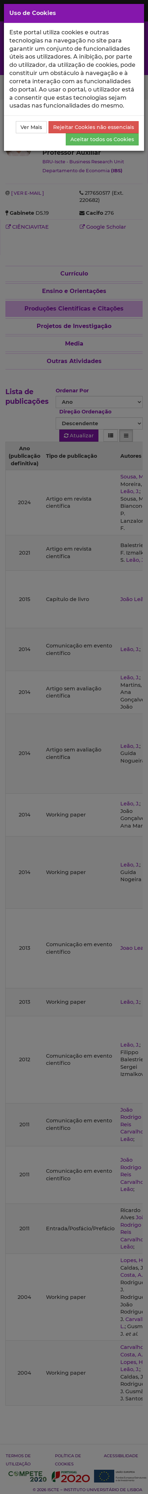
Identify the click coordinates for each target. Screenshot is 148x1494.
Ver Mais (31, 127)
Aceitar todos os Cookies (102, 139)
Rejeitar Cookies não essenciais (93, 127)
